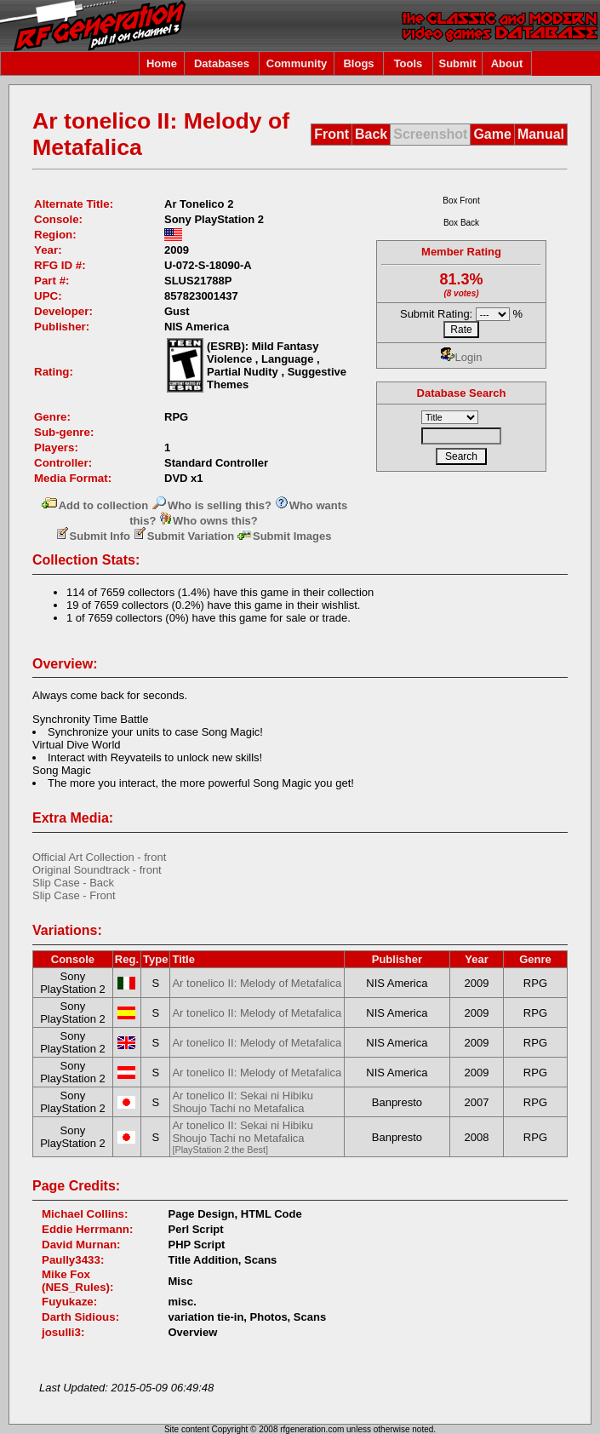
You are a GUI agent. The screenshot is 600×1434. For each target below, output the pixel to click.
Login (462, 357)
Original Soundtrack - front (97, 869)
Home (161, 63)
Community (297, 63)
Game (492, 134)
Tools (408, 63)
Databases (221, 63)
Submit (457, 63)
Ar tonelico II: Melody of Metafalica (256, 983)
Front (331, 134)
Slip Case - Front (74, 895)
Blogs (358, 63)
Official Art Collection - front (99, 857)
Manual (540, 134)
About (507, 63)
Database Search (461, 393)
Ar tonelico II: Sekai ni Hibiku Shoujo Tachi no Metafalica (242, 1102)
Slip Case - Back (73, 882)
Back (371, 134)
